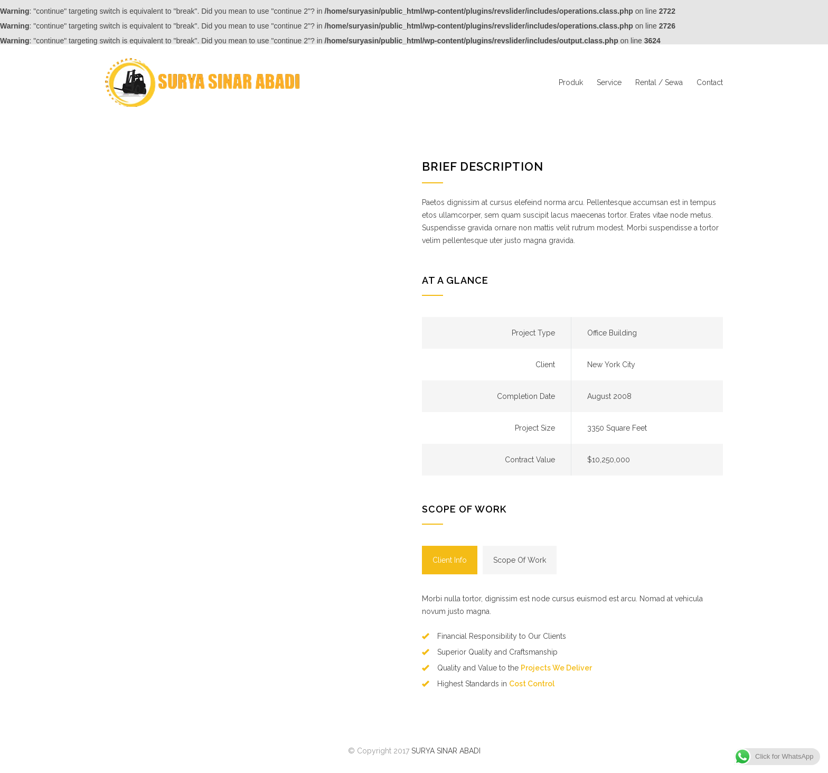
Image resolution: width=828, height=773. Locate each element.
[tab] (449, 560)
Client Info (449, 560)
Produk (571, 82)
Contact (710, 82)
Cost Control (531, 683)
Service (609, 82)
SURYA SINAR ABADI (446, 751)
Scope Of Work (519, 560)
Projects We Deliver (556, 668)
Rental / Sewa (659, 82)
